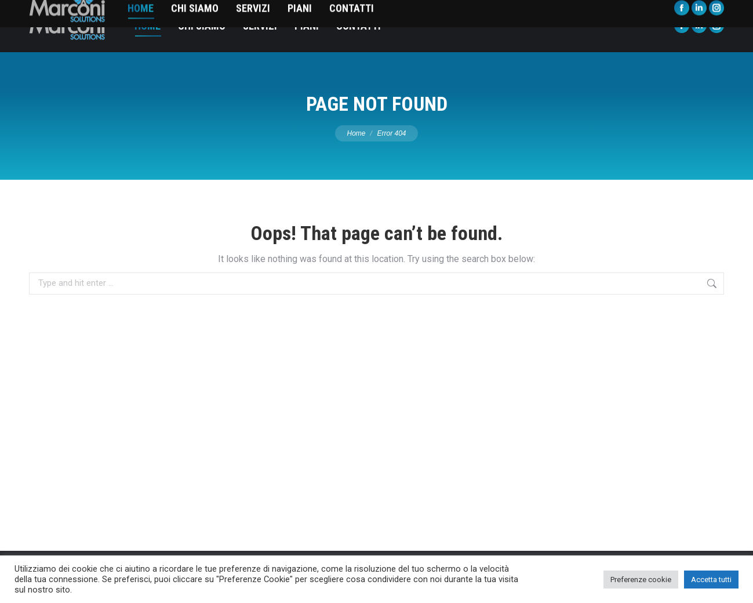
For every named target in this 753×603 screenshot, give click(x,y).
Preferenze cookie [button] (640, 579)
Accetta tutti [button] (711, 579)
